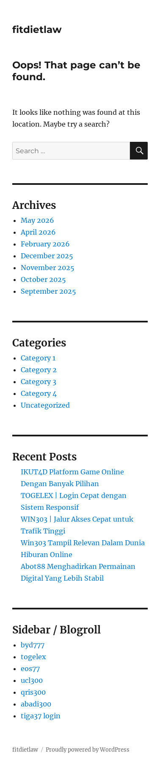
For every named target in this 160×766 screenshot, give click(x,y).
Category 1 (38, 358)
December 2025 (47, 256)
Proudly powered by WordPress (88, 749)
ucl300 (32, 680)
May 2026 (37, 220)
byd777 (32, 645)
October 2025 (43, 279)
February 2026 (45, 244)
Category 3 (38, 381)
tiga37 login (41, 716)
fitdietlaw (37, 29)
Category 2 (39, 369)
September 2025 (48, 291)
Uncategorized (45, 405)
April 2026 (38, 232)
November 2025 (47, 267)
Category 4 (39, 393)
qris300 (33, 692)
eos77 (30, 668)
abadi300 (36, 704)
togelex (33, 656)
